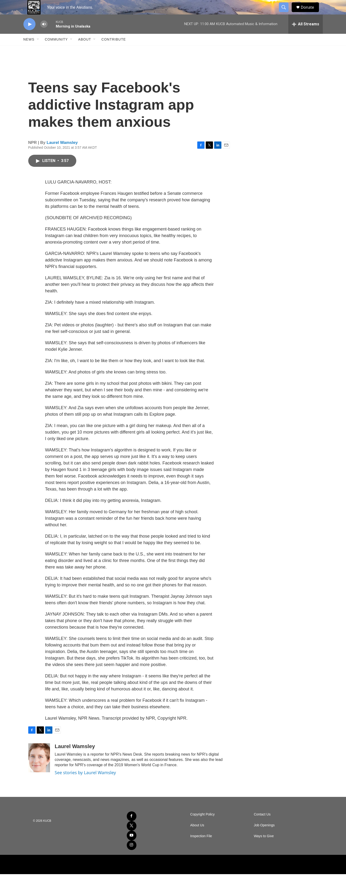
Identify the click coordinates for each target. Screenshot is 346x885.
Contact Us (262, 825)
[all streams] (305, 35)
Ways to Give (264, 847)
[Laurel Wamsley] (39, 768)
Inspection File (201, 847)
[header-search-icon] (286, 13)
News (29, 50)
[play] (29, 35)
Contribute (113, 50)
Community (56, 50)
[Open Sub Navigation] (38, 50)
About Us (197, 836)
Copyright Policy (202, 825)
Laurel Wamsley (62, 153)
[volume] (44, 35)
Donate (310, 12)
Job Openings (264, 836)
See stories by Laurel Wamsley (85, 783)
